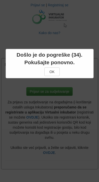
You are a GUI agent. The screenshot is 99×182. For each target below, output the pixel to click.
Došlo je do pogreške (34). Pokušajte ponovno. (49, 58)
